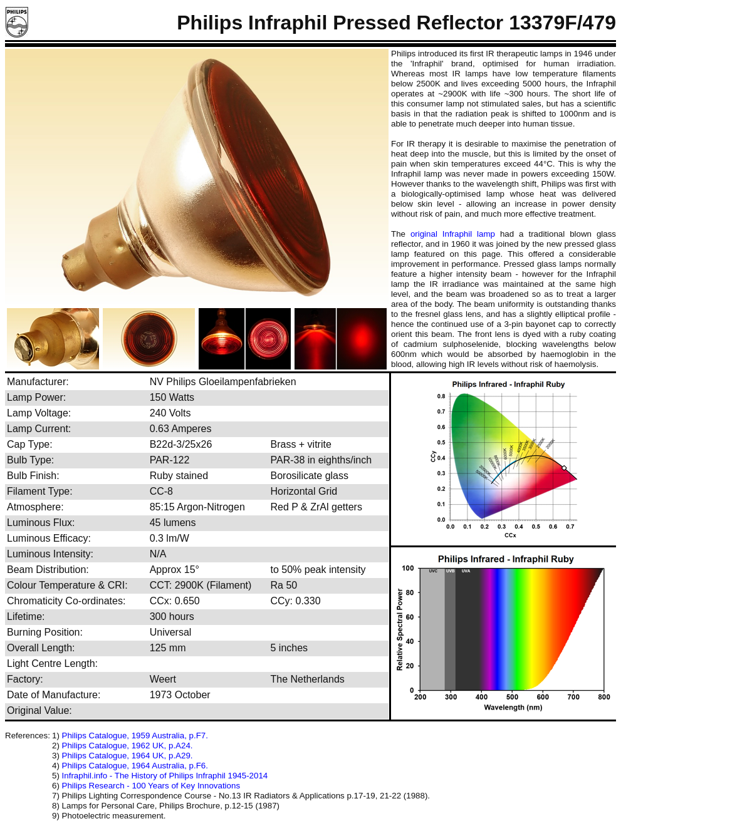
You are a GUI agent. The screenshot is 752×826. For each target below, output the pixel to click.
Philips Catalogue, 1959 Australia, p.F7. (135, 735)
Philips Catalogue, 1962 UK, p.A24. (127, 745)
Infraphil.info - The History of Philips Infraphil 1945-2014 (165, 775)
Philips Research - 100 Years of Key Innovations (151, 785)
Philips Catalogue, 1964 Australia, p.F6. (135, 765)
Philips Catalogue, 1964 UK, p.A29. (127, 755)
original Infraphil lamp (452, 234)
